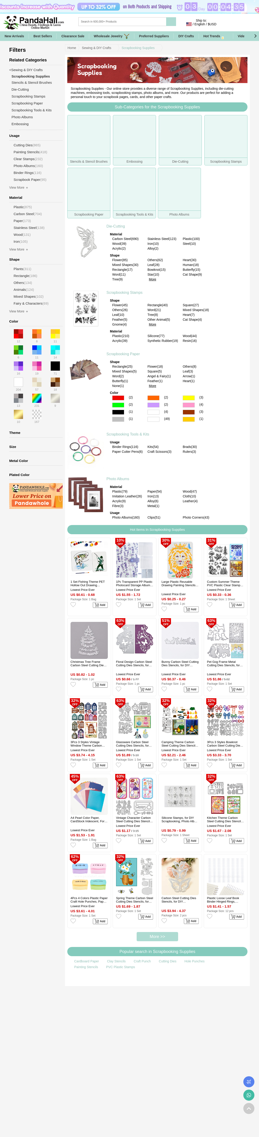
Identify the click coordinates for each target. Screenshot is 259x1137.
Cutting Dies (167, 961)
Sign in (225, 24)
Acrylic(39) (119, 341)
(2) (131, 397)
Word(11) (119, 274)
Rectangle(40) (157, 305)
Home (72, 48)
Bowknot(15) (156, 269)
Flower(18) (155, 366)
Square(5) (154, 371)
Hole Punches (195, 961)
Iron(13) (153, 496)
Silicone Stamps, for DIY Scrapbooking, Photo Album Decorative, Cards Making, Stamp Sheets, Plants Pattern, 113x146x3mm (180, 819)
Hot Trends (215, 36)
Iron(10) (153, 243)
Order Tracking (248, 1081)
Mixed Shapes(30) (125, 265)
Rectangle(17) (122, 269)
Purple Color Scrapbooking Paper (153, 405)
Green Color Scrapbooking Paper (118, 405)
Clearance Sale (72, 36)
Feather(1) (154, 381)
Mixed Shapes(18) (196, 310)
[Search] (141, 21)
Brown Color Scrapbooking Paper (189, 412)
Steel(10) (189, 243)
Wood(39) (119, 243)
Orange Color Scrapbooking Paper (153, 397)
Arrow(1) (189, 376)
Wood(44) (190, 336)
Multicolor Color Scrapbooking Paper (153, 419)
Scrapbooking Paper (123, 354)
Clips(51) (153, 517)
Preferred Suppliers (154, 36)
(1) (131, 411)
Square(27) (191, 305)
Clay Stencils (116, 961)
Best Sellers (42, 36)
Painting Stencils (86, 967)
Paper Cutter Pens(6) (127, 451)
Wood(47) (190, 491)
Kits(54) (153, 447)
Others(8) (189, 366)
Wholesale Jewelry (112, 36)
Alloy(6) (152, 501)
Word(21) (154, 310)
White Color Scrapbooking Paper (153, 412)
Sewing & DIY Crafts (96, 48)
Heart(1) (188, 381)
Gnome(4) (119, 324)
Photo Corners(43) (196, 517)
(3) (201, 397)
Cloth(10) (189, 496)
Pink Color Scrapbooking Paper (189, 405)
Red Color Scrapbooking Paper (118, 397)
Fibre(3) (118, 506)
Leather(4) (190, 501)
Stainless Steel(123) (161, 239)
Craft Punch (142, 961)
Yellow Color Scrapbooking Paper (189, 397)
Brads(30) (190, 447)
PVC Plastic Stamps (120, 967)
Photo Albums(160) (126, 517)
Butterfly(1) (120, 381)
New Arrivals (14, 36)
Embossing (20, 124)
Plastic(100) (191, 239)
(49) (167, 419)
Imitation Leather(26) (127, 496)
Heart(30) (189, 260)
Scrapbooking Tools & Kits (127, 434)
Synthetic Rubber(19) (162, 341)
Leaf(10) (118, 315)
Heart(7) (188, 315)
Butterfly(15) (191, 269)
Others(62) (155, 260)
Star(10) (153, 274)
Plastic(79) (119, 491)
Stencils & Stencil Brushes (32, 82)
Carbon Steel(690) (125, 239)
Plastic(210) (120, 336)
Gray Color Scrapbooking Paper (118, 419)
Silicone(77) (156, 336)
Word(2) (118, 376)
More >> (157, 936)
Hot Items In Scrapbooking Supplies (157, 529)
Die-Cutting (115, 226)
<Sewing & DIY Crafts (26, 70)
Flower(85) (120, 260)
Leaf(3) (188, 371)
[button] (255, 36)
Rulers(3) (189, 451)
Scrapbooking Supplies (138, 48)
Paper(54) (154, 491)
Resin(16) (190, 341)
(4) (201, 404)
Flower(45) (120, 305)
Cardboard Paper (86, 961)
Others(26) (120, 310)
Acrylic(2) (119, 248)
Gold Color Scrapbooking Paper (189, 419)
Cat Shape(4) (192, 319)
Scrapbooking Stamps (124, 292)
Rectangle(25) (122, 366)
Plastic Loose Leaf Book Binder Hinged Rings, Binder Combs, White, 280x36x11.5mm (223, 899)
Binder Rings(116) (125, 447)
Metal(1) (153, 506)
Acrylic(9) (119, 501)
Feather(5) (119, 319)
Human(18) (191, 265)
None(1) (118, 386)
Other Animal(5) (158, 319)
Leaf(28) (153, 265)
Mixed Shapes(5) (124, 371)
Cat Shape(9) (192, 274)
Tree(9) (117, 279)
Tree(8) (152, 315)
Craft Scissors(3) (159, 451)
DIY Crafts (186, 36)
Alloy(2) (152, 248)
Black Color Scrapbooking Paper (118, 412)
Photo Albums (117, 479)
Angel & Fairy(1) (159, 376)
